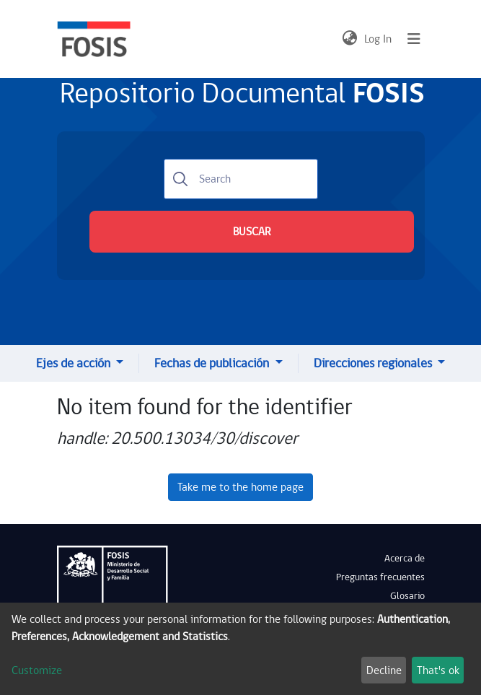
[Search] (241, 179)
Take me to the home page (240, 487)
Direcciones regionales (374, 363)
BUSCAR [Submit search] (251, 232)
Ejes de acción (74, 363)
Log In (378, 39)
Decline (384, 670)
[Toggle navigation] (414, 39)
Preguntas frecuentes (380, 577)
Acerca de (404, 558)
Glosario (407, 596)
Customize (37, 670)
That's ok (438, 670)
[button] (350, 39)
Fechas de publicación (213, 363)
